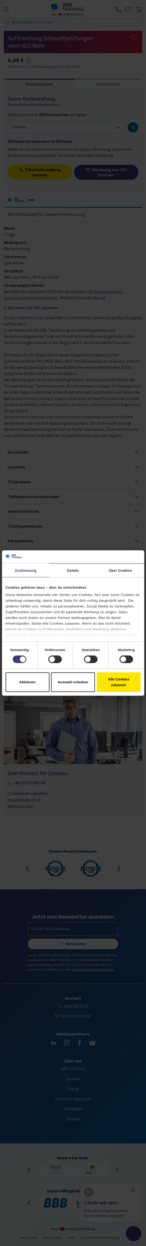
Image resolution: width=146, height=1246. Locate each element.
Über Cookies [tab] (120, 570)
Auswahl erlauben (73, 682)
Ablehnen (27, 682)
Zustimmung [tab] (25, 570)
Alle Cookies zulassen (118, 682)
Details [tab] (73, 570)
